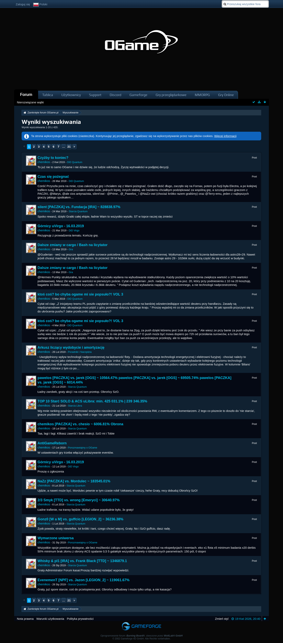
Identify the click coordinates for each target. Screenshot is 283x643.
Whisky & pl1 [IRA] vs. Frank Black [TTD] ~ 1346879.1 (82, 561)
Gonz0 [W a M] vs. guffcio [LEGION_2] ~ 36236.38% (80, 519)
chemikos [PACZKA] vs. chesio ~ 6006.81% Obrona (80, 424)
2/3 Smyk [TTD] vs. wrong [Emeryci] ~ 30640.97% (79, 500)
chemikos (44, 162)
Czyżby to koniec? (53, 158)
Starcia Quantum (78, 211)
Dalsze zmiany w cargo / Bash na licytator (73, 245)
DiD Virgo (74, 230)
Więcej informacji (225, 136)
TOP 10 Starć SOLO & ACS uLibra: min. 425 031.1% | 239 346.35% (92, 401)
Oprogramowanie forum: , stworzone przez (141, 635)
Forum (26, 94)
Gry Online (226, 95)
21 (69, 146)
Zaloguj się (23, 4)
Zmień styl (221, 618)
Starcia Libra (75, 405)
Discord (115, 95)
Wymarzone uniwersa (56, 538)
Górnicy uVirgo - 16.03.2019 (61, 226)
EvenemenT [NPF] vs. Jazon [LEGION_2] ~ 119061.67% (84, 580)
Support (95, 95)
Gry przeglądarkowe (171, 95)
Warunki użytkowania (50, 618)
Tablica (47, 95)
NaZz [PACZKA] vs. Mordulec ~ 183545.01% (74, 481)
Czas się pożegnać (53, 177)
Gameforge (138, 95)
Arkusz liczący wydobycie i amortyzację (71, 347)
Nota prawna (25, 618)
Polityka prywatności (80, 618)
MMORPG (202, 95)
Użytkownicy (71, 95)
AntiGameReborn (52, 443)
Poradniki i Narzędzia (80, 351)
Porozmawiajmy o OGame (82, 447)
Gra (71, 249)
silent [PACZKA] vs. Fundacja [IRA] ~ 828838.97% (79, 207)
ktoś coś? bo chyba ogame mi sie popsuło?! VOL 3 (80, 294)
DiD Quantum (74, 162)
